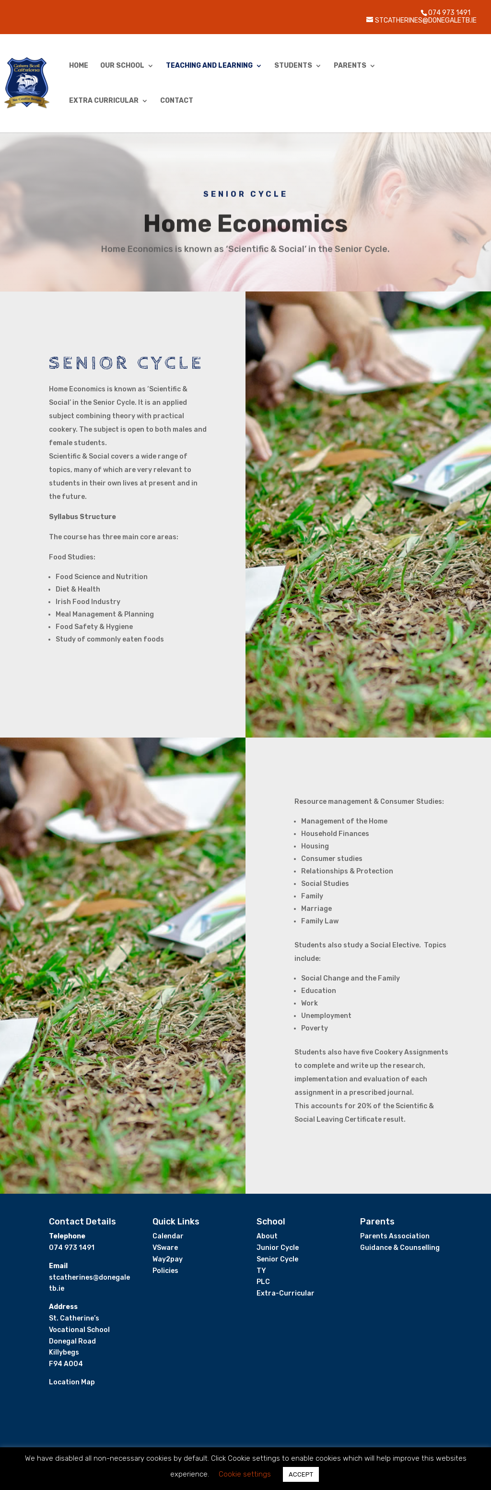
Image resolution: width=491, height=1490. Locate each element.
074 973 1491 (449, 13)
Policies (165, 1271)
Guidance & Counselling (400, 1248)
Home (78, 66)
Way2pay (167, 1259)
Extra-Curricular (286, 1293)
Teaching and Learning (209, 66)
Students (293, 66)
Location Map (72, 1382)
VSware (165, 1248)
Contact (176, 101)
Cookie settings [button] (245, 1474)
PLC (263, 1282)
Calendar (168, 1236)
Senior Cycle (277, 1259)
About (267, 1236)
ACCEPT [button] (301, 1474)
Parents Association (395, 1236)
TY (261, 1271)
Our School (122, 66)
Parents (350, 66)
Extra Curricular (104, 101)
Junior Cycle (278, 1248)
